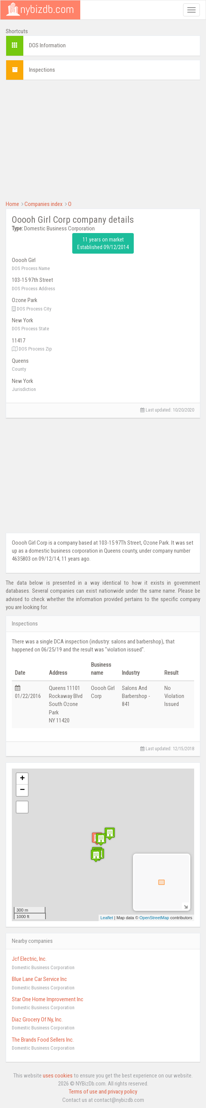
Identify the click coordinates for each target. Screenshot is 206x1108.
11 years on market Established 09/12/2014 (103, 243)
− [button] (22, 790)
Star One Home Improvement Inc (47, 999)
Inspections (42, 69)
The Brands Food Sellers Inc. (43, 1039)
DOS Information (47, 45)
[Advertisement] (103, 139)
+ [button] (22, 779)
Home (12, 204)
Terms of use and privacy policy (103, 1091)
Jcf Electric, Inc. (29, 958)
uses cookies (58, 1075)
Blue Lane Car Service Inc (39, 979)
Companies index (43, 204)
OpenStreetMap (154, 917)
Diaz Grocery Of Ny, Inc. (37, 1019)
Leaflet (107, 917)
